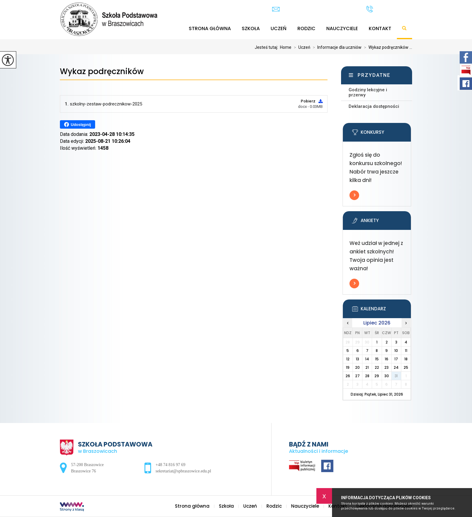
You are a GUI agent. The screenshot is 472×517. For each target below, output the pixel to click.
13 (357, 359)
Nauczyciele (342, 28)
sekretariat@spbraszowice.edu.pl (313, 9)
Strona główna (210, 28)
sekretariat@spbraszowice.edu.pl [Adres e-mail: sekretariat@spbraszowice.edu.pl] (183, 471)
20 (357, 367)
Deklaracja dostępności (374, 106)
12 (347, 359)
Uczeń (279, 28)
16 (386, 359)
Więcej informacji (354, 195)
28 (367, 375)
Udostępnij (77, 124)
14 (367, 359)
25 (406, 367)
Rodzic (306, 28)
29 (376, 375)
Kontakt (380, 28)
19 (347, 367)
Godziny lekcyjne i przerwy (368, 92)
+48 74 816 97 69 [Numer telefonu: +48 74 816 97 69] (170, 464)
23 (386, 367)
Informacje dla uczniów (336, 47)
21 (367, 367)
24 (396, 367)
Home (285, 47)
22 (377, 367)
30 (386, 375)
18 (406, 359)
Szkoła (251, 28)
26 (348, 375)
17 (396, 359)
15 (377, 359)
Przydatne (374, 75)
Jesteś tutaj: (267, 47)
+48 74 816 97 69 (389, 9)
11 (406, 350)
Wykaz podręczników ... (387, 47)
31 (396, 375)
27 (357, 375)
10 (396, 350)
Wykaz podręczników (102, 71)
